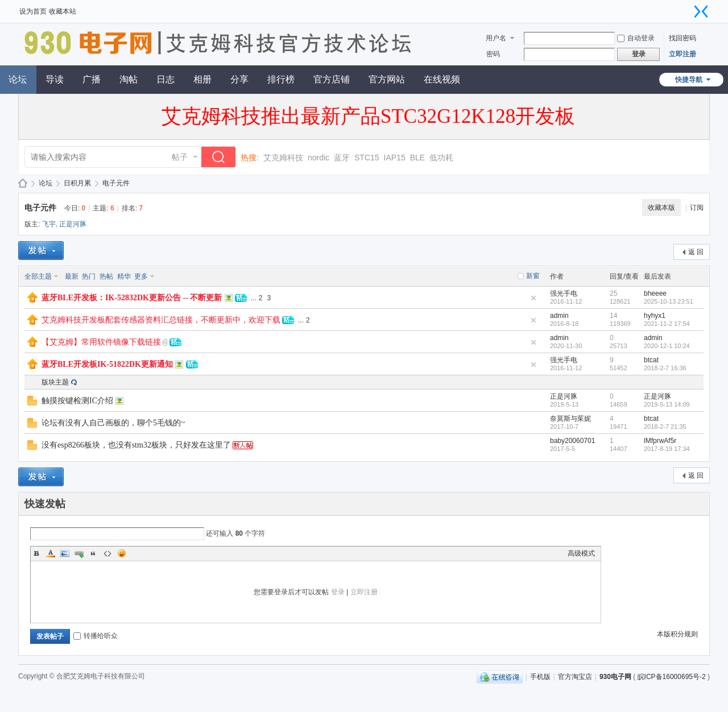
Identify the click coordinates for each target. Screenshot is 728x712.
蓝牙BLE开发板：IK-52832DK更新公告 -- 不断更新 (132, 297)
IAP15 (395, 157)
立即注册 (682, 54)
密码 (493, 54)
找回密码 (682, 38)
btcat (651, 360)
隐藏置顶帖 (533, 298)
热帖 (106, 276)
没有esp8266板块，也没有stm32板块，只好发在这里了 (136, 445)
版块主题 (55, 382)
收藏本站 (62, 11)
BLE (417, 157)
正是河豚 (72, 224)
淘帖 (128, 79)
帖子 (180, 157)
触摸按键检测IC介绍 (77, 400)
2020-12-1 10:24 (667, 345)
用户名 (496, 38)
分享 (239, 79)
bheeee (655, 293)
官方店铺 (331, 79)
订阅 (697, 208)
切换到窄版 (701, 11)
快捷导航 (688, 80)
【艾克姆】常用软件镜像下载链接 (101, 342)
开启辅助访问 (690, 8)
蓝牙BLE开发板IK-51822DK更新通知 (107, 364)
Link (79, 553)
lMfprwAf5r (660, 441)
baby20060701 (572, 441)
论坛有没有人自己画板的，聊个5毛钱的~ (113, 423)
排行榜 (281, 79)
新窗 (533, 276)
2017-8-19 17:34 (667, 448)
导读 (55, 79)
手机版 (540, 677)
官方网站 (387, 79)
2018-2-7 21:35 (665, 426)
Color (50, 553)
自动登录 (636, 38)
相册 (202, 79)
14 (613, 316)
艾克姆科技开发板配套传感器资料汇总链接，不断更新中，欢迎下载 (161, 320)
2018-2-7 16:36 (665, 368)
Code (107, 553)
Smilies (121, 553)
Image (65, 553)
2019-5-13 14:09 (667, 404)
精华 (124, 276)
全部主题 (38, 276)
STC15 (366, 157)
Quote (93, 553)
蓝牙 (342, 157)
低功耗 (441, 157)
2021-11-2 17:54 (667, 323)
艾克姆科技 (283, 157)
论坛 (45, 183)
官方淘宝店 (575, 677)
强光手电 (563, 293)
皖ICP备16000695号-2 (672, 677)
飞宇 (49, 224)
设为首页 (33, 11)
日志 (165, 79)
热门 (89, 276)
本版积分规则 (677, 634)
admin (559, 316)
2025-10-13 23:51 (668, 301)
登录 (338, 592)
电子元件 (116, 183)
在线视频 (442, 79)
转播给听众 (95, 636)
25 (613, 293)
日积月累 (77, 183)
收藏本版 (661, 208)
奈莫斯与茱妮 (570, 419)
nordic (318, 157)
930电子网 (22, 183)
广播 (91, 79)
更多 (141, 276)
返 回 (696, 252)
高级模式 (581, 553)
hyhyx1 (654, 316)
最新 (71, 276)
